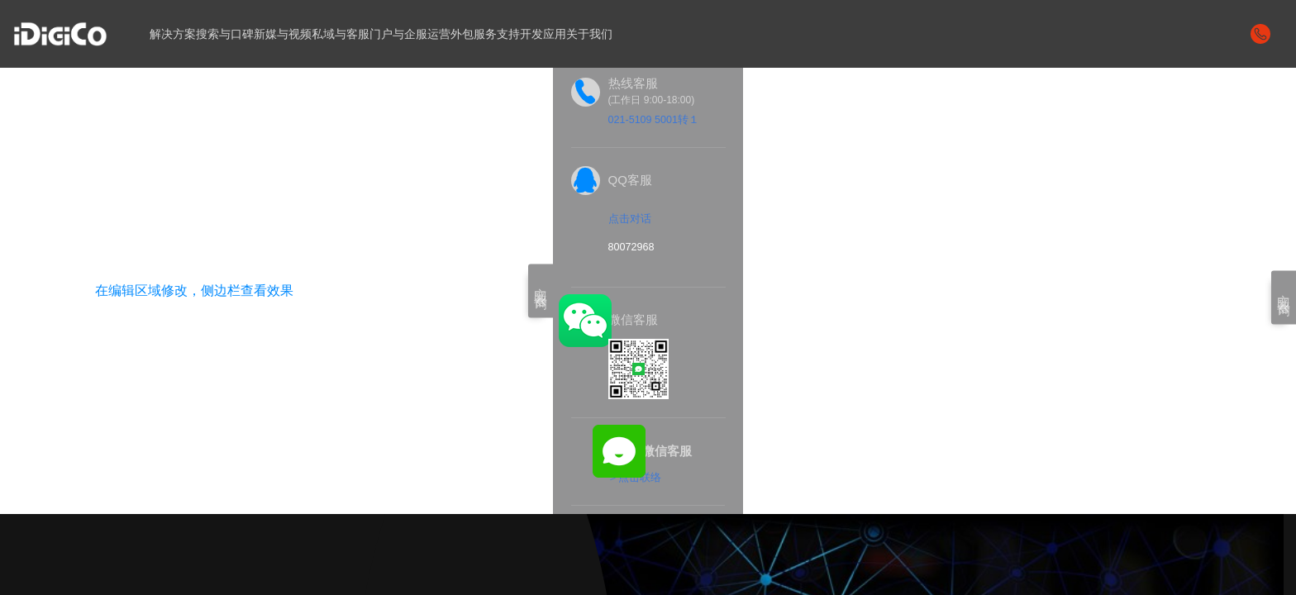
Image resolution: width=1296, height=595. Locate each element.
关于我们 (621, 33)
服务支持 (521, 33)
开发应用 (571, 33)
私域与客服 (354, 33)
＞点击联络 (634, 479)
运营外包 (472, 33)
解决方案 (174, 33)
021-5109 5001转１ (655, 119)
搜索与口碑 (230, 33)
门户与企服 (416, 33)
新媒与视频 (292, 33)
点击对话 (629, 219)
